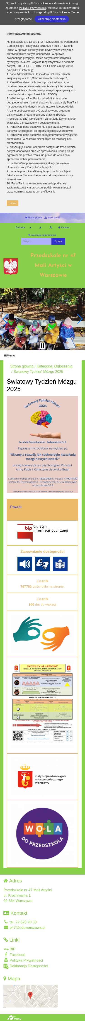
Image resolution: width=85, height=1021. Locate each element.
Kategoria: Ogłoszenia (54, 366)
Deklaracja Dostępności (25, 966)
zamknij (13, 203)
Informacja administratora (42, 235)
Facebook (14, 954)
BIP (9, 949)
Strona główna (33, 217)
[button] (5, 319)
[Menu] (42, 355)
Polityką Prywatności (32, 7)
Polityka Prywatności (23, 960)
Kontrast (63, 227)
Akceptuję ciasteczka (52, 19)
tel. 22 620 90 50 (20, 922)
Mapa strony (52, 217)
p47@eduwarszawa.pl (24, 927)
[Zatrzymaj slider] (42, 345)
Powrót (16, 507)
